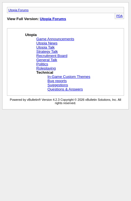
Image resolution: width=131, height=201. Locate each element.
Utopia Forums (18, 10)
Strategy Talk (47, 51)
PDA (119, 16)
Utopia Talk (45, 47)
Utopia (31, 35)
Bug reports (57, 81)
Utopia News (47, 43)
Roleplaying (46, 68)
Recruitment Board (51, 56)
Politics (42, 64)
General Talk (46, 60)
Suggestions (57, 85)
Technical (44, 72)
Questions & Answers (65, 89)
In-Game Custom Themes (68, 77)
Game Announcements (55, 39)
